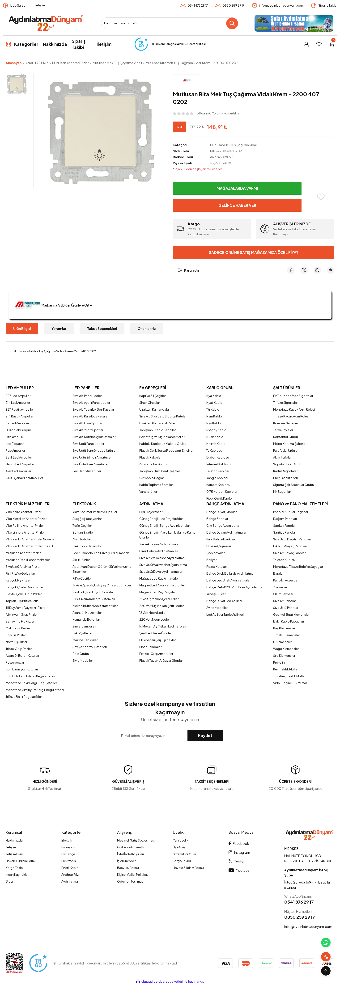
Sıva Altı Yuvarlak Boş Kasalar (93, 409)
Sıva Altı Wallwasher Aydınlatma (162, 558)
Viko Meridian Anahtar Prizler (26, 519)
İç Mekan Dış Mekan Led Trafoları (162, 626)
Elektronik (68, 861)
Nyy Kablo (213, 423)
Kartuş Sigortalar (285, 471)
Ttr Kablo (212, 409)
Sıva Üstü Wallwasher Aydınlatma (163, 565)
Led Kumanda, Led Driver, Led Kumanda (101, 553)
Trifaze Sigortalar (285, 402)
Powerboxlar (15, 662)
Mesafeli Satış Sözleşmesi (136, 840)
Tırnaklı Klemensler (286, 635)
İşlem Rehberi (126, 861)
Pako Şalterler (82, 633)
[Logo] (46, 23)
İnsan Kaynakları (17, 874)
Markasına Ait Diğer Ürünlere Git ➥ (53, 305)
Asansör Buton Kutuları (22, 655)
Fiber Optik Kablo (219, 498)
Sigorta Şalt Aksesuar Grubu (293, 485)
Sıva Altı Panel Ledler (87, 396)
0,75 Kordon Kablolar (221, 491)
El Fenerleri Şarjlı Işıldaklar (157, 640)
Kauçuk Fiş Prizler (18, 580)
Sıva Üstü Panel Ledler (88, 444)
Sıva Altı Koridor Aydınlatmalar (93, 437)
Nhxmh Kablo (215, 444)
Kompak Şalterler (285, 423)
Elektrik (66, 840)
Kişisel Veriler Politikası (133, 874)
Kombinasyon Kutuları (22, 669)
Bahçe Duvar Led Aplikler (224, 601)
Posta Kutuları (216, 566)
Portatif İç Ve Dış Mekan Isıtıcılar (161, 437)
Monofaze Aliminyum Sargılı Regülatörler (35, 690)
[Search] (169, 23)
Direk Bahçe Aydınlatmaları (158, 551)
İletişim (40, 5)
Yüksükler (280, 587)
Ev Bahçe (68, 854)
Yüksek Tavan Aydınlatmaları (159, 544)
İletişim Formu (16, 854)
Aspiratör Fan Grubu (154, 464)
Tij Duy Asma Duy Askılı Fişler (25, 608)
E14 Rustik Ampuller (19, 416)
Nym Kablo (214, 416)
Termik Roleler (283, 430)
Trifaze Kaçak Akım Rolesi (291, 416)
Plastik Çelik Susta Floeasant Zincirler (166, 450)
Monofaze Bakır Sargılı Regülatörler (31, 683)
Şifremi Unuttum (184, 854)
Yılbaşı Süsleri (216, 594)
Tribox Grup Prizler (19, 649)
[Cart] (331, 44)
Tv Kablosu (214, 450)
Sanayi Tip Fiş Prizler (20, 621)
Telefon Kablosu (218, 471)
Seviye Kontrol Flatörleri (89, 647)
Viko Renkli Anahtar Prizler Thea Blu (30, 546)
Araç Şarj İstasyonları (87, 519)
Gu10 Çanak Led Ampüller (24, 478)
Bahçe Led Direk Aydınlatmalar (228, 580)
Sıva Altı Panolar (284, 601)
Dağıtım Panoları (285, 519)
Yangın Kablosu (217, 478)
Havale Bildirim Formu (21, 861)
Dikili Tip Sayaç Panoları (290, 546)
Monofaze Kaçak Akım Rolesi (294, 409)
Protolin (279, 662)
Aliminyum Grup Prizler (22, 614)
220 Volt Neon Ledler (154, 619)
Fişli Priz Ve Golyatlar (20, 573)
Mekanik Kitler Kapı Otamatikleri (95, 606)
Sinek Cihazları (150, 402)
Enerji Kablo (70, 868)
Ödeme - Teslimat (130, 881)
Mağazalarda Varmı (237, 188)
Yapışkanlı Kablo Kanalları (157, 430)
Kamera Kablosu (218, 485)
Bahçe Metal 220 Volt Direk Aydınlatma (234, 587)
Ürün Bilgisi (22, 328)
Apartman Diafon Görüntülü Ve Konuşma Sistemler (101, 569)
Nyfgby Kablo (216, 430)
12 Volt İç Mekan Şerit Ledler (158, 599)
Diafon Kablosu (217, 457)
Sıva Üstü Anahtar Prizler (23, 566)
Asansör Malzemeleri (87, 613)
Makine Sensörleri (85, 640)
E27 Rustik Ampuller (20, 409)
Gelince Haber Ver (237, 205)
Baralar (278, 573)
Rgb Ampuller (15, 450)
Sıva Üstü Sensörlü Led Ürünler (94, 450)
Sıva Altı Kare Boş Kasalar (90, 416)
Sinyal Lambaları (84, 626)
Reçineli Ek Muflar (285, 669)
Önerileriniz (147, 328)
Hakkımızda (14, 840)
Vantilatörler (148, 491)
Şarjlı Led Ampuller (19, 457)
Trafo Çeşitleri (82, 525)
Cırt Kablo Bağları (152, 478)
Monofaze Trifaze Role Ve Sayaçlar (298, 566)
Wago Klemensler (286, 649)
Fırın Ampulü (14, 437)
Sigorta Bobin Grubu (288, 464)
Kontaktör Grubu (285, 437)
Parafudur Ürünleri (286, 450)
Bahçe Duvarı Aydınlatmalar (226, 532)
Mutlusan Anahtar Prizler (23, 553)
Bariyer (211, 560)
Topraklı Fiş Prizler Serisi (22, 601)
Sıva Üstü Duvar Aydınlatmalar (160, 571)
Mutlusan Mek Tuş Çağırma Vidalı (233, 145)
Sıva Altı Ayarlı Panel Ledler (91, 402)
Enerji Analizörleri (285, 478)
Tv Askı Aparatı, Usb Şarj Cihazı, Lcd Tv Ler (101, 585)
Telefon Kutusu (284, 560)
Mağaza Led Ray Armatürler (159, 578)
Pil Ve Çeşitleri (82, 578)
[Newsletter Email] (170, 735)
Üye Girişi (179, 847)
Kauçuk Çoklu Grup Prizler (24, 587)
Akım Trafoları (282, 457)
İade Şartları (18, 5)
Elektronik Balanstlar (87, 546)
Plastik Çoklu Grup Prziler (24, 594)
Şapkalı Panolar (284, 525)
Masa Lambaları (150, 647)
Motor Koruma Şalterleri (290, 444)
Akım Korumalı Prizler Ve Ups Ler (94, 512)
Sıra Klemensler (284, 655)
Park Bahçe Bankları (220, 539)
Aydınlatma (69, 881)
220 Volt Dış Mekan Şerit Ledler (161, 606)
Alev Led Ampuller (18, 471)
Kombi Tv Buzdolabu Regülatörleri (30, 676)
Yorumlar (58, 328)
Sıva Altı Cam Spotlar (87, 423)
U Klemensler (282, 642)
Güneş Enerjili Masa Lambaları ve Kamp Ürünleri (167, 534)
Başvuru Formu (128, 868)
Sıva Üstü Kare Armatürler (90, 464)
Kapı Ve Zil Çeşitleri (152, 396)
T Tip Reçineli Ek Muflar (289, 676)
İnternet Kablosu (218, 464)
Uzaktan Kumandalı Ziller (157, 423)
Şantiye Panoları (285, 532)
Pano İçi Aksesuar (285, 580)
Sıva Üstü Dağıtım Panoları (292, 539)
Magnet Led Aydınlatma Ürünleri (162, 585)
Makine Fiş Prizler (18, 628)
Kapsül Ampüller (17, 423)
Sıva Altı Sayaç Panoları (289, 553)
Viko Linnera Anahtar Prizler (25, 532)
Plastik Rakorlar (150, 457)
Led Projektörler (150, 512)
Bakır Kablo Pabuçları (288, 621)
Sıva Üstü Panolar (285, 608)
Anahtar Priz (70, 874)
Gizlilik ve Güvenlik (130, 847)
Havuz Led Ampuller (20, 464)
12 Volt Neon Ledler (152, 613)
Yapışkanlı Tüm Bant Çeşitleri (160, 471)
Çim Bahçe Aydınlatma (222, 525)
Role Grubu (80, 654)
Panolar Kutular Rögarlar (290, 512)
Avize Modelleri (217, 608)
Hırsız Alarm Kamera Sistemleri (93, 599)
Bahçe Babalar (217, 519)
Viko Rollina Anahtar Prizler (25, 525)
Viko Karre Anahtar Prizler (23, 512)
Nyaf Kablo (214, 402)
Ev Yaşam (68, 847)
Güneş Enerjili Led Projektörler (161, 519)
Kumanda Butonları (86, 619)
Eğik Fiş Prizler (16, 635)
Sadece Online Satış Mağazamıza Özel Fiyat (253, 252)
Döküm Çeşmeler (218, 546)
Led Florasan (15, 444)
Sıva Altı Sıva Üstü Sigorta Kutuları (163, 416)
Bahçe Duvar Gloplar (221, 512)
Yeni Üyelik (180, 840)
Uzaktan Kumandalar (154, 409)
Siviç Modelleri (83, 660)
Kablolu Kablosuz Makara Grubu (162, 444)
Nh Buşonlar (282, 491)
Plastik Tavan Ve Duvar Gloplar (161, 660)
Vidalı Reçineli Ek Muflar (290, 683)
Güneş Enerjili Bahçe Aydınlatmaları (165, 525)
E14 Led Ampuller (18, 402)
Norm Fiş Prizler (16, 642)
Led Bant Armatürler (86, 471)
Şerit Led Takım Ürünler (155, 633)
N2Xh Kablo (214, 437)
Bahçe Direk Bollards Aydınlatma (230, 573)
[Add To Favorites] (320, 197)
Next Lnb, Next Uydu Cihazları (93, 592)
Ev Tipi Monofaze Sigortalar (293, 396)
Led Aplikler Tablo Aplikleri (225, 614)
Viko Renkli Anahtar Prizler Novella (30, 539)
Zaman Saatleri (83, 532)
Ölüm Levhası (283, 594)
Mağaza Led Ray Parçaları (157, 592)
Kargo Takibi (15, 868)
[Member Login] (306, 44)
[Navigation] (22, 44)
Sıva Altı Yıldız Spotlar (87, 430)
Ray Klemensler (284, 628)
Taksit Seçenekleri (102, 328)
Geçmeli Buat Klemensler (291, 614)
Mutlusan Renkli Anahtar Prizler (28, 560)
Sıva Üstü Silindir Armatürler (91, 457)
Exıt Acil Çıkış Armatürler (156, 654)
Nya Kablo (213, 396)
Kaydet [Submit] (205, 735)
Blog (9, 881)
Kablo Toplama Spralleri (156, 485)
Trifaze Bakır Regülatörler (24, 697)
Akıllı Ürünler (81, 560)
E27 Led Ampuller (18, 396)
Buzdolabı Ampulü (19, 430)
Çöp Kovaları (215, 553)
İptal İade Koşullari (130, 854)
